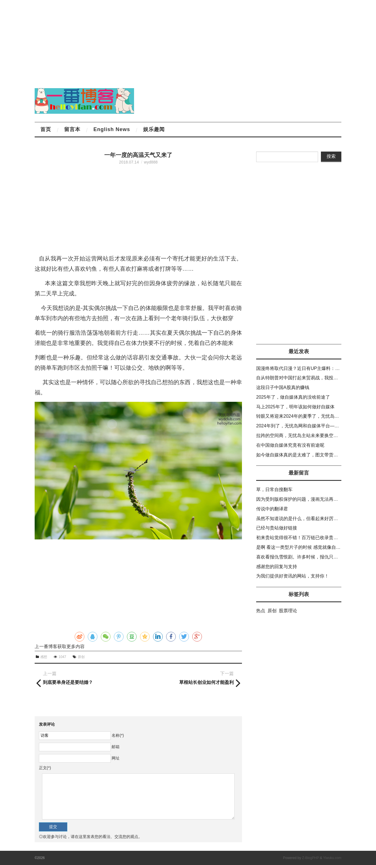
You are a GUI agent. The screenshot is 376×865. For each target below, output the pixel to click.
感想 (43, 657)
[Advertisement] (170, 40)
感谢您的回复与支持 (276, 566)
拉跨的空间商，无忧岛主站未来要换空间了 (299, 435)
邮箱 (116, 746)
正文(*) (45, 767)
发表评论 (47, 724)
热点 (260, 610)
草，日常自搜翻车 (274, 489)
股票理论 (288, 610)
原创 (81, 657)
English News (111, 129)
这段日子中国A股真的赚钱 (282, 387)
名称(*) (118, 735)
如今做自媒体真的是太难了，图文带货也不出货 (304, 454)
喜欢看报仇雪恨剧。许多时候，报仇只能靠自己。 (306, 556)
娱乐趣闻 (154, 129)
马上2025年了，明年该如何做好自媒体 (295, 406)
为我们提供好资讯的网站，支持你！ (292, 576)
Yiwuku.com (332, 858)
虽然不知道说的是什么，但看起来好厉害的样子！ (306, 518)
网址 (116, 758)
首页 (45, 129)
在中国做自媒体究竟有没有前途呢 (290, 445)
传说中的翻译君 (272, 508)
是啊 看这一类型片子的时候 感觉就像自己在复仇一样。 (312, 547)
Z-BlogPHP (310, 858)
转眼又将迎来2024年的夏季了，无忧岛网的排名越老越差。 (315, 416)
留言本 (72, 129)
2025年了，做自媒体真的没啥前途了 (293, 397)
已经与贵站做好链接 (276, 527)
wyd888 (151, 162)
